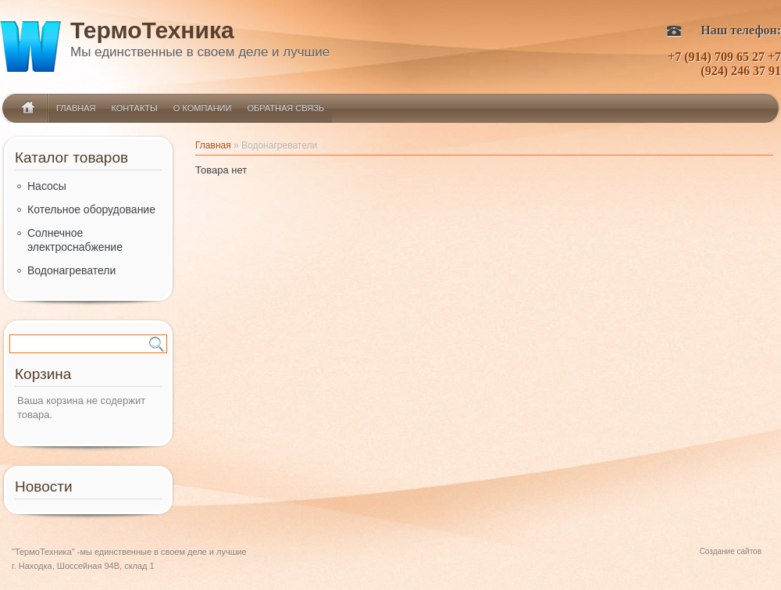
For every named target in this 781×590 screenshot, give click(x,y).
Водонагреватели (71, 270)
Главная (75, 108)
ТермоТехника (152, 33)
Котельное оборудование (91, 209)
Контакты (134, 108)
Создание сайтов (730, 551)
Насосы (46, 186)
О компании (202, 108)
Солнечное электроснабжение (75, 240)
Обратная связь (285, 108)
